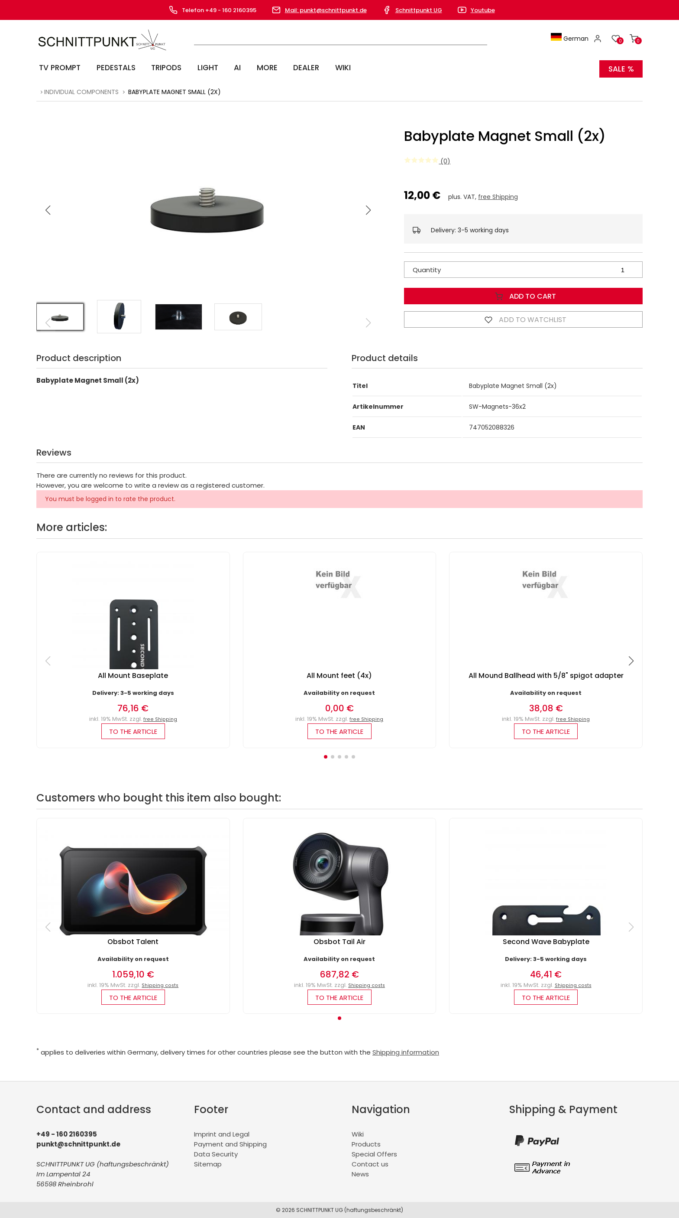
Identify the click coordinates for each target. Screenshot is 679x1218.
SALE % (621, 67)
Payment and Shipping (230, 1143)
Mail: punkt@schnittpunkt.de (326, 10)
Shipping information (405, 1051)
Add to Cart (523, 293)
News (360, 1173)
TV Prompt (58, 67)
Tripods (164, 67)
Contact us (370, 1163)
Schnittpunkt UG (418, 10)
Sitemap (208, 1163)
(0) (427, 158)
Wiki (332, 67)
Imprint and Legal (221, 1133)
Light (205, 67)
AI (232, 67)
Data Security (216, 1153)
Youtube (483, 10)
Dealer (297, 67)
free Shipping (498, 194)
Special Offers (374, 1153)
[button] (368, 208)
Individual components (81, 89)
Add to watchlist (523, 317)
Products (366, 1143)
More (260, 67)
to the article (133, 729)
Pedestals (114, 67)
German (572, 38)
